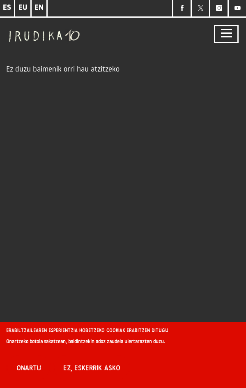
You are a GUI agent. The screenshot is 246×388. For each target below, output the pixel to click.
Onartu (28, 369)
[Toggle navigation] (226, 34)
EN (39, 8)
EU (23, 8)
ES (7, 8)
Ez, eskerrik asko (91, 369)
